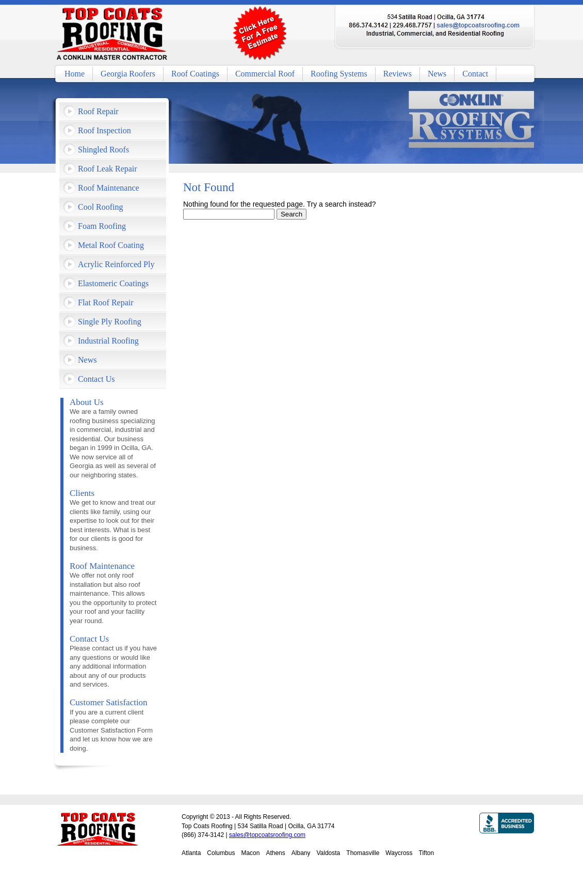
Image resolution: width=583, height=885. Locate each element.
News (437, 73)
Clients (82, 493)
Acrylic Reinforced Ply (116, 264)
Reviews (397, 73)
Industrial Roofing (108, 340)
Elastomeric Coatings (113, 283)
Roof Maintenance (108, 187)
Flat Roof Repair (106, 302)
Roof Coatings (195, 73)
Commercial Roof (265, 73)
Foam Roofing (102, 226)
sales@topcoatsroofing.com (267, 835)
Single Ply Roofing (109, 321)
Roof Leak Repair (107, 168)
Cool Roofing (100, 207)
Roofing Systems (339, 73)
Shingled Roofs (103, 149)
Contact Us (96, 379)
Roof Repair (98, 111)
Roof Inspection (104, 130)
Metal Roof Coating (111, 245)
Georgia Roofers (128, 73)
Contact (475, 73)
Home (74, 73)
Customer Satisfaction (109, 702)
